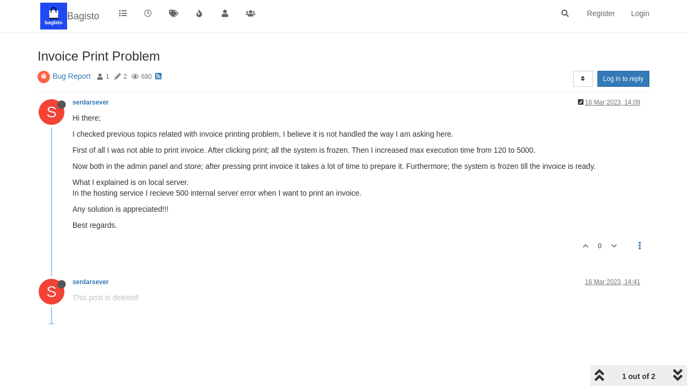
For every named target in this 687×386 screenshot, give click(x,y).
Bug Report (72, 76)
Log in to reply (623, 79)
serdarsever (90, 102)
